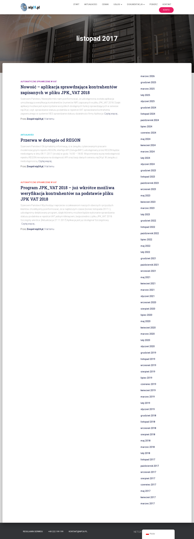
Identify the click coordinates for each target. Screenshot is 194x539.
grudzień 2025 (148, 82)
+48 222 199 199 (55, 531)
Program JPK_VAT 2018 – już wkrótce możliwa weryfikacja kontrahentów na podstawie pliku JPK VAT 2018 (67, 193)
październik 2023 (150, 183)
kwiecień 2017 (148, 497)
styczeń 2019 (148, 409)
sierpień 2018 (148, 434)
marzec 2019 (148, 396)
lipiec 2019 (146, 377)
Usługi (118, 4)
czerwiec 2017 (148, 484)
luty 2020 (145, 340)
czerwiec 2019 (148, 384)
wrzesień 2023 (148, 189)
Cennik (105, 4)
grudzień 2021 (148, 258)
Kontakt (167, 4)
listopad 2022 (148, 227)
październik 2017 (150, 466)
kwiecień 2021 (148, 283)
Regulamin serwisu (33, 531)
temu (49, 119)
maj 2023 (145, 195)
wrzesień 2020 (148, 302)
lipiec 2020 (146, 315)
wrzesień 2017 (148, 472)
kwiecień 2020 (148, 327)
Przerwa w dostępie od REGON (50, 140)
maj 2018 (145, 440)
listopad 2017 (148, 459)
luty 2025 (145, 95)
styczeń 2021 (148, 296)
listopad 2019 (148, 359)
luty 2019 (145, 403)
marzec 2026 (148, 76)
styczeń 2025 (148, 101)
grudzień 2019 (148, 352)
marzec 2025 (148, 88)
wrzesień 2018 (148, 428)
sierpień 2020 (148, 308)
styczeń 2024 (148, 164)
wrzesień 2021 (148, 271)
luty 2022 (145, 252)
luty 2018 (145, 453)
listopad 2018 (148, 421)
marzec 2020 (148, 334)
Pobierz (154, 4)
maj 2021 (145, 277)
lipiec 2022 (146, 239)
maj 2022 (145, 246)
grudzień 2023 (148, 170)
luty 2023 (145, 214)
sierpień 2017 (148, 478)
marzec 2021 (148, 290)
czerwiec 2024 (148, 132)
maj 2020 (145, 321)
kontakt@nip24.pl (78, 531)
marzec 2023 (148, 208)
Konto (166, 10)
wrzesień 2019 (148, 365)
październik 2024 (150, 120)
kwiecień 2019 (148, 390)
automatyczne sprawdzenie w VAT (39, 81)
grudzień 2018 (148, 415)
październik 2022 (150, 233)
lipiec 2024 (146, 126)
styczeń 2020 (148, 346)
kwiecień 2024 (148, 145)
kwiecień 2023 (148, 202)
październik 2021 (150, 264)
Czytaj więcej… (111, 113)
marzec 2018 (148, 447)
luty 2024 (145, 158)
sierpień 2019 (148, 371)
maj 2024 (145, 139)
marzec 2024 (148, 151)
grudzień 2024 (148, 107)
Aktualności (90, 4)
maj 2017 (145, 491)
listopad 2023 (148, 176)
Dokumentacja (136, 4)
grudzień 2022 (148, 220)
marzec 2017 (148, 503)
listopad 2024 (148, 114)
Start (76, 4)
